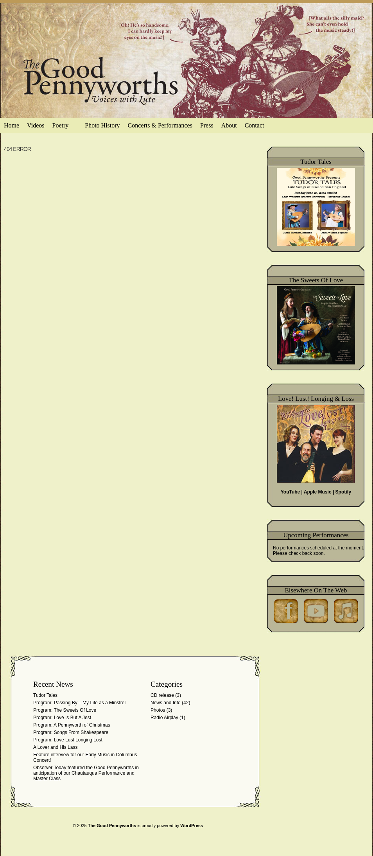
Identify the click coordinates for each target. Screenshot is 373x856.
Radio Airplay (164, 717)
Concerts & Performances (160, 125)
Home (11, 125)
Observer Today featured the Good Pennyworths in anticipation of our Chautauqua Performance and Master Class (86, 773)
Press (206, 125)
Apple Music (318, 492)
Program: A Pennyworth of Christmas (71, 725)
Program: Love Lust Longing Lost (67, 740)
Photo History (102, 125)
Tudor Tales (45, 695)
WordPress (191, 825)
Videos (35, 125)
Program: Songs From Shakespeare (70, 732)
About (229, 125)
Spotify (343, 492)
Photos (158, 710)
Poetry (64, 127)
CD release (162, 695)
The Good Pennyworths (112, 825)
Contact (254, 125)
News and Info (166, 702)
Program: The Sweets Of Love (64, 710)
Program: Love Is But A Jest (62, 717)
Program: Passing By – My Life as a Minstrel (79, 702)
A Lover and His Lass (55, 747)
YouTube (290, 492)
